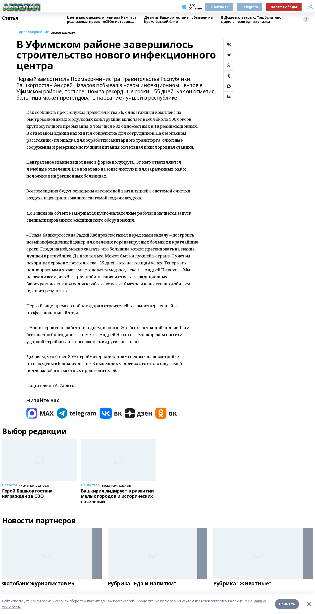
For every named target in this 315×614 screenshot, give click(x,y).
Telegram (250, 6)
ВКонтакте (219, 6)
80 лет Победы (284, 6)
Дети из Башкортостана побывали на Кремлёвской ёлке (178, 19)
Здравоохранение (32, 32)
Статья (10, 18)
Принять (287, 604)
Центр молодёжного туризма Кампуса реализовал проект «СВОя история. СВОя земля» (101, 19)
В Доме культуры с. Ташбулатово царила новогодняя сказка (251, 19)
